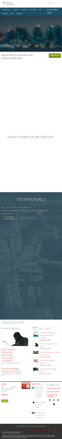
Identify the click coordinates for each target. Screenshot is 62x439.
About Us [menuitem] (15, 9)
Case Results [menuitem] (24, 9)
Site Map (46, 431)
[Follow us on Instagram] (58, 400)
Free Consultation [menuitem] (5, 388)
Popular (40, 329)
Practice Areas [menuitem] (6, 9)
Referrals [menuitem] (19, 13)
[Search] (54, 3)
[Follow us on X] (54, 400)
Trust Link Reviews (9, 216)
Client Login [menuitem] (33, 9)
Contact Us (58, 431)
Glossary (51, 431)
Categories (47, 329)
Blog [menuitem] (12, 13)
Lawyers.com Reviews (10, 218)
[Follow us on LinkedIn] (54, 404)
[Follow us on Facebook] (49, 400)
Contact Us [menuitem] (5, 13)
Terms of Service (38, 431)
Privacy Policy (29, 431)
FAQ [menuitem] (40, 9)
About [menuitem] (2, 387)
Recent (34, 329)
